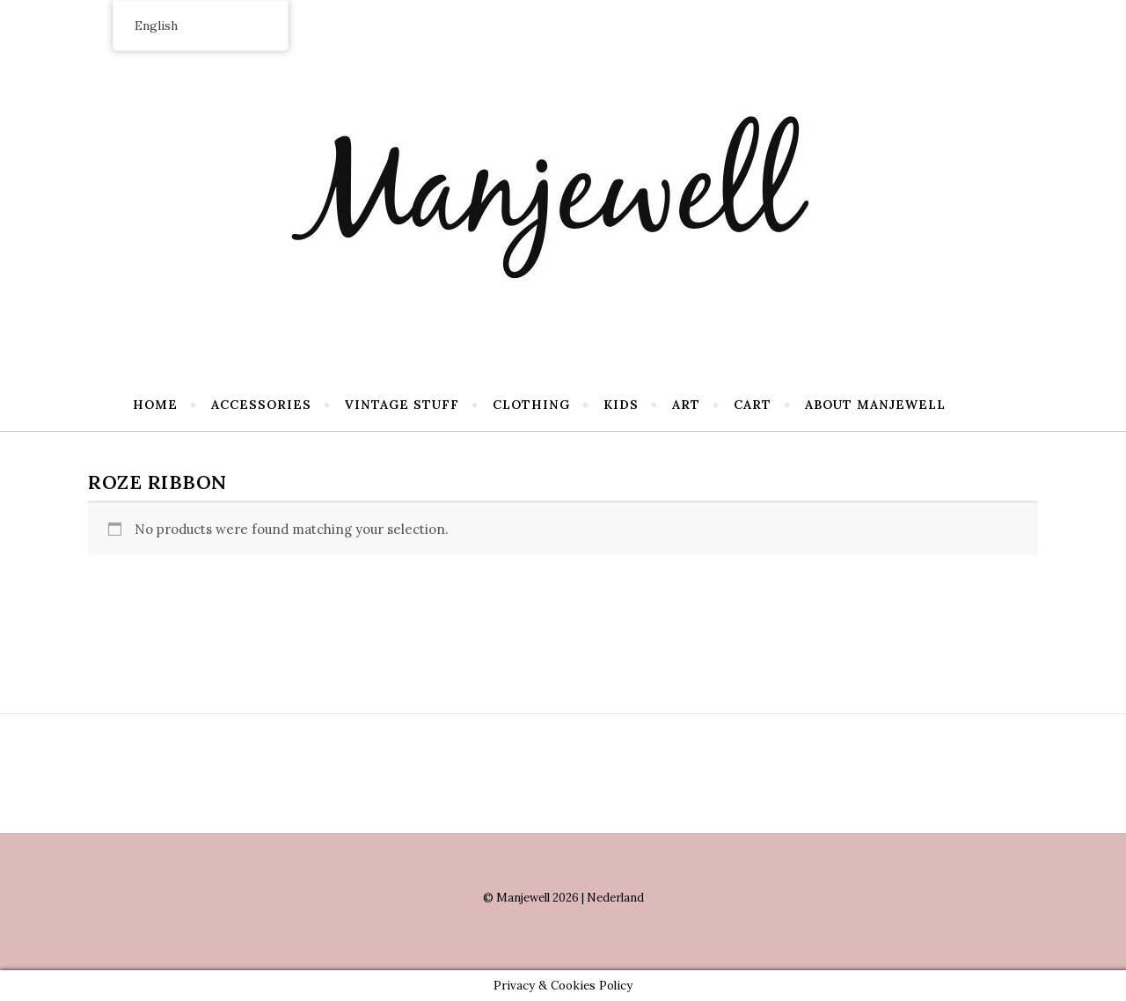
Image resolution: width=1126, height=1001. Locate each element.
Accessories (261, 405)
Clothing (531, 405)
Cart (752, 405)
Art (686, 405)
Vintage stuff (402, 405)
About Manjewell (875, 405)
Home (155, 405)
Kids (621, 405)
